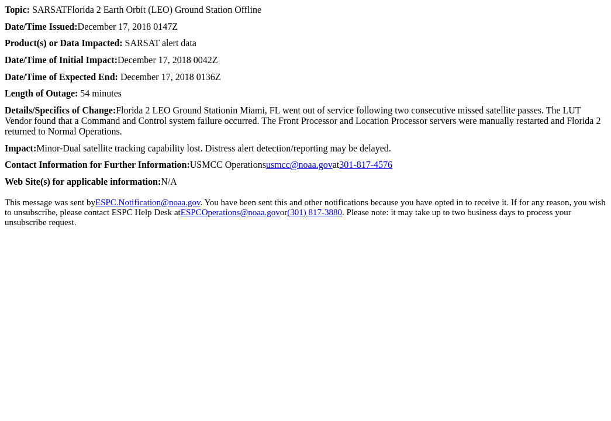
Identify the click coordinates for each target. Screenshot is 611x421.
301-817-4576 (365, 165)
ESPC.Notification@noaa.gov (148, 202)
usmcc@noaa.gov (299, 165)
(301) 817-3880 (314, 212)
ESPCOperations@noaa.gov (230, 212)
